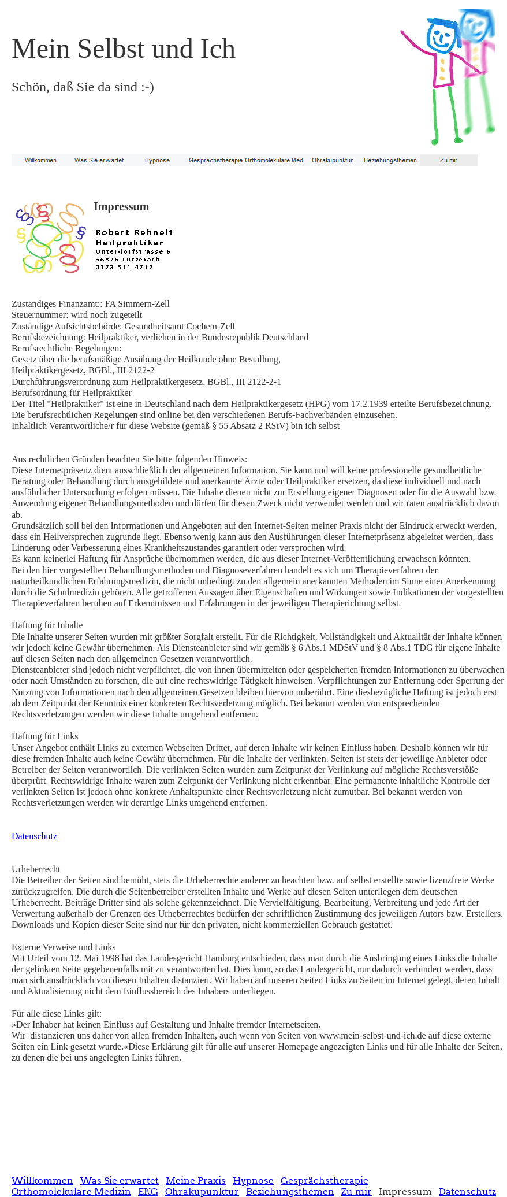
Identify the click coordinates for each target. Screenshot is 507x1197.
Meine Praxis (196, 1180)
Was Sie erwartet (119, 1180)
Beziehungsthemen (290, 1191)
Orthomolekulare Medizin (71, 1191)
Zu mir (356, 1191)
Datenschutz (34, 836)
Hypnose (253, 1180)
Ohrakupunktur (202, 1191)
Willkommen (42, 1180)
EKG (148, 1191)
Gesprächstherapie (324, 1180)
